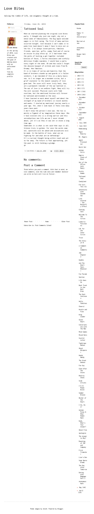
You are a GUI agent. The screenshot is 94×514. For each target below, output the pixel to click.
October (82, 107)
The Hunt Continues (83, 296)
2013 (79, 85)
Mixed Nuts (83, 335)
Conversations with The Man (83, 326)
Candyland (82, 181)
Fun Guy (81, 365)
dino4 (45, 509)
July (81, 123)
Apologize (82, 433)
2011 (79, 91)
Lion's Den (83, 457)
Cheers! (81, 306)
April (81, 490)
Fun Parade (83, 274)
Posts (11, 28)
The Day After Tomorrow (83, 467)
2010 (79, 94)
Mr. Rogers (83, 137)
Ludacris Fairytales (83, 223)
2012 (79, 88)
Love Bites (14, 8)
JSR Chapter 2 (82, 255)
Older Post (66, 221)
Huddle (81, 260)
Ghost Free (83, 430)
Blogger (60, 509)
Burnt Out (82, 147)
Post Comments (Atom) (43, 225)
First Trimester (83, 452)
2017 (79, 79)
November (82, 102)
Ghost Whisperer (83, 350)
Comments (12, 32)
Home (47, 221)
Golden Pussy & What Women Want (82, 414)
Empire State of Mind (83, 157)
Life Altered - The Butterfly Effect (83, 202)
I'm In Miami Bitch (81, 388)
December (82, 97)
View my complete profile (10, 74)
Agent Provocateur (83, 142)
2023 (79, 76)
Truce (81, 238)
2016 (79, 82)
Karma (79, 28)
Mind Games (83, 332)
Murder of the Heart (82, 400)
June (81, 126)
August (81, 118)
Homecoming (83, 129)
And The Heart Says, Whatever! (83, 267)
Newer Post (28, 221)
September (83, 112)
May (80, 487)
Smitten (81, 277)
